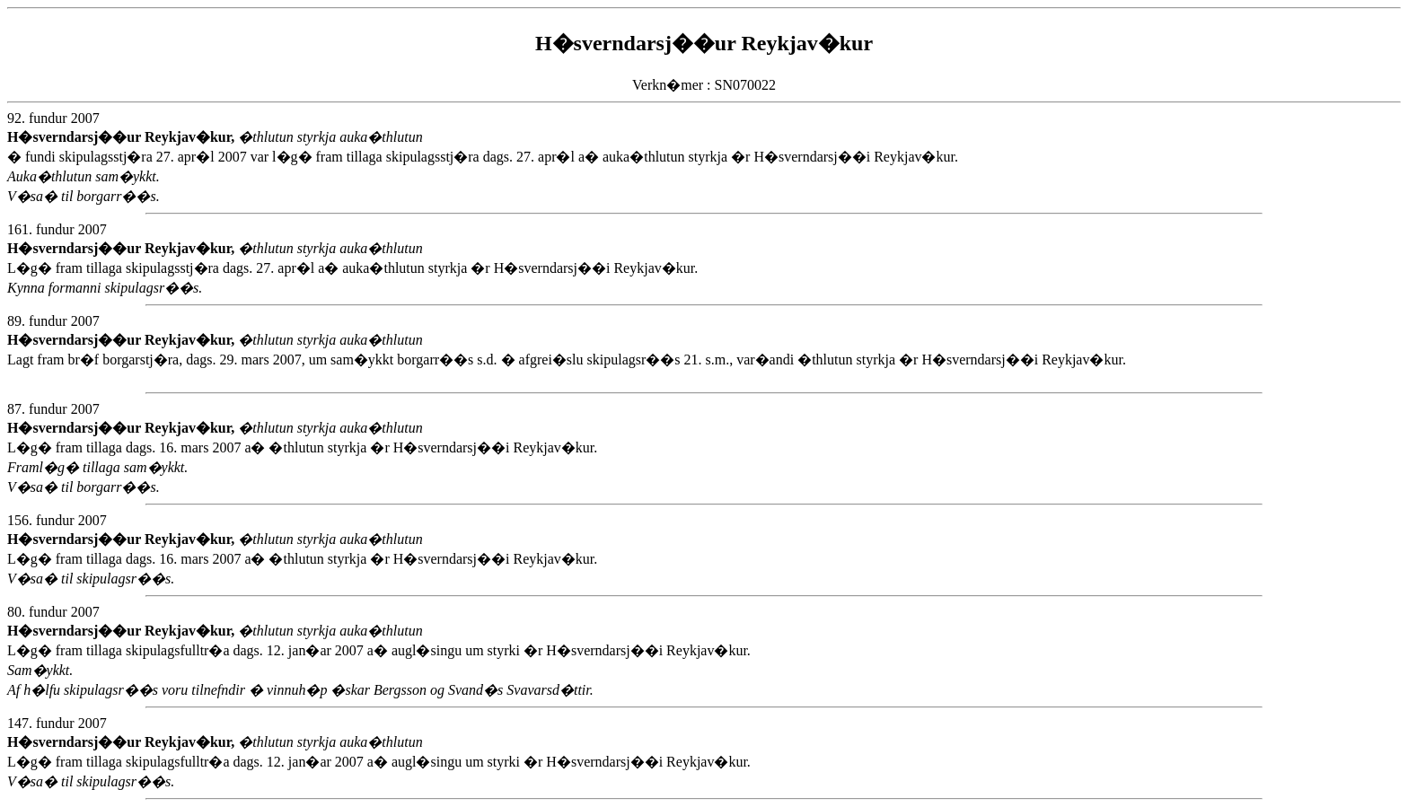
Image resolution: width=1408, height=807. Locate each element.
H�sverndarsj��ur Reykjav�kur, (122, 137)
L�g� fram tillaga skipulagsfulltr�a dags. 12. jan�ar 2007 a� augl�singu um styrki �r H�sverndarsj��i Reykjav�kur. (635, 767)
